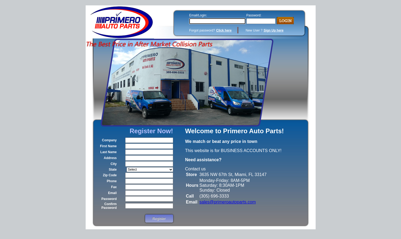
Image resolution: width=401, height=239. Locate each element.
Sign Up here (274, 30)
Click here (224, 30)
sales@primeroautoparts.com (228, 202)
